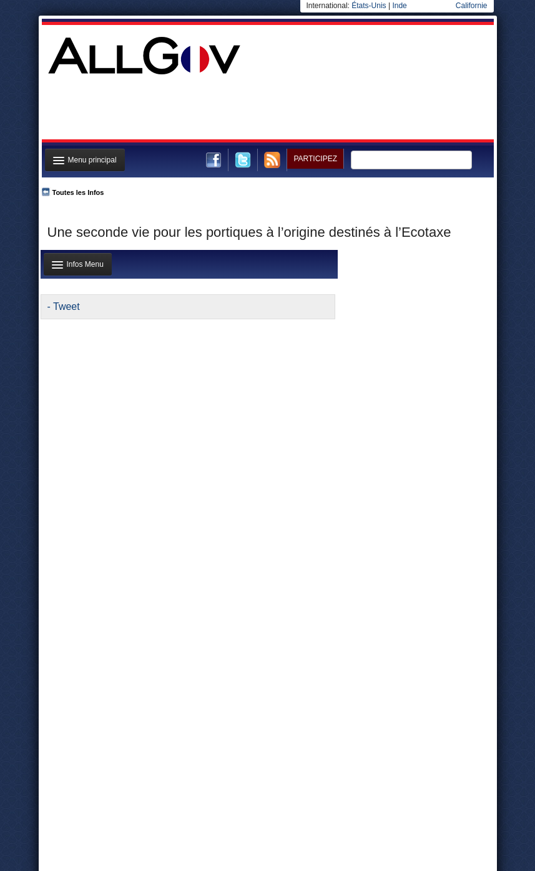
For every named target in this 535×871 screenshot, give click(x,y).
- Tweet (63, 306)
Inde (399, 5)
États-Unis (368, 5)
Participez (315, 158)
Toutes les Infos (78, 192)
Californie (472, 5)
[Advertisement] (266, 109)
